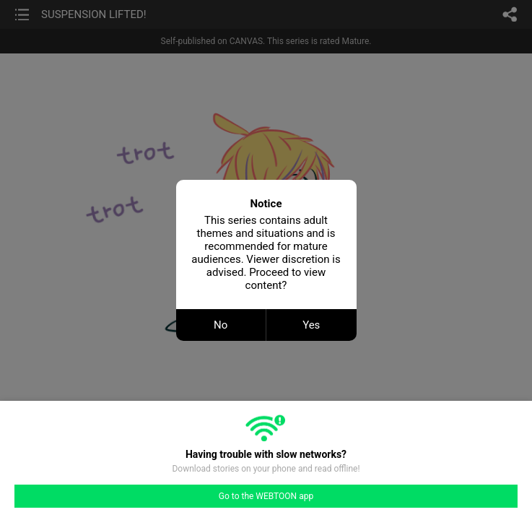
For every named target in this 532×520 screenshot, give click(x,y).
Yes (311, 325)
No (220, 325)
